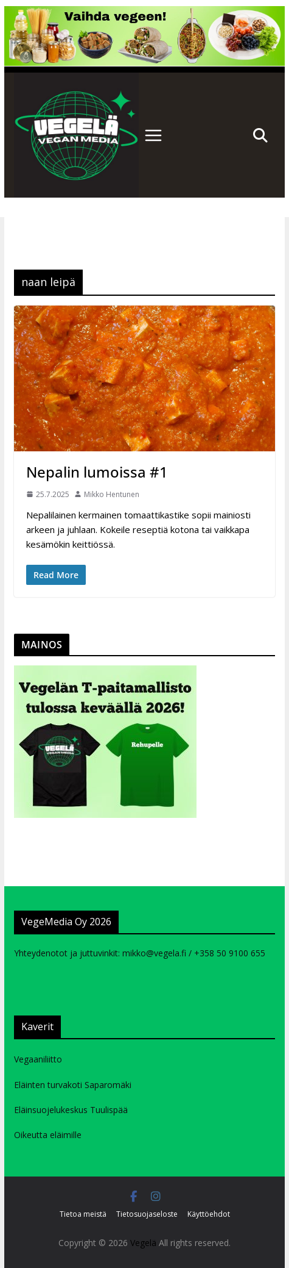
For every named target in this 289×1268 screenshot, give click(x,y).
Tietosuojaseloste (147, 1214)
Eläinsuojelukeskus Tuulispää (71, 1110)
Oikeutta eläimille (48, 1135)
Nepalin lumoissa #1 (97, 472)
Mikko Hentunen (111, 494)
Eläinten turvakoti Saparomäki (72, 1085)
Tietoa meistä (83, 1214)
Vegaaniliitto (38, 1059)
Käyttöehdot (208, 1214)
